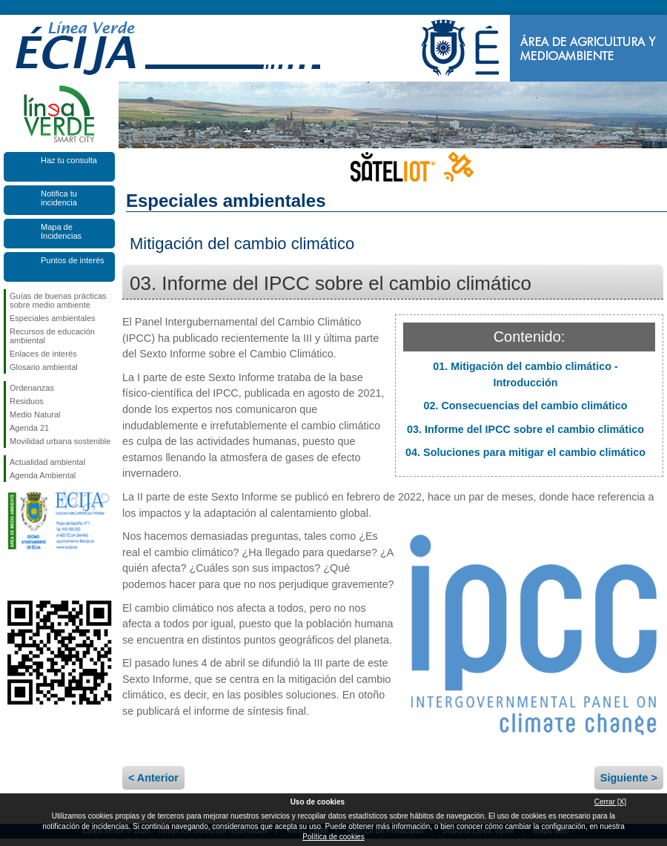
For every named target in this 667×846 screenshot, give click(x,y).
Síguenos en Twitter (37, 577)
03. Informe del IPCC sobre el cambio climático (525, 429)
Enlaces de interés (43, 353)
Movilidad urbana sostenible (60, 441)
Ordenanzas (32, 387)
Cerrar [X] (610, 802)
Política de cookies (333, 837)
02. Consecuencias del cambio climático (525, 406)
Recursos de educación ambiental (52, 336)
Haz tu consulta (69, 160)
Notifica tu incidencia (59, 198)
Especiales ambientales (53, 318)
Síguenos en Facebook (12, 577)
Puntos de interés (72, 260)
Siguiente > (628, 778)
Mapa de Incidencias (61, 231)
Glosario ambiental (44, 367)
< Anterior (153, 778)
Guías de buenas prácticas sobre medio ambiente (58, 300)
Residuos (27, 401)
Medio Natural (35, 414)
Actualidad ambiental (47, 461)
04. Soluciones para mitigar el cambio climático (525, 452)
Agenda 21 (29, 427)
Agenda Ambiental (43, 475)
